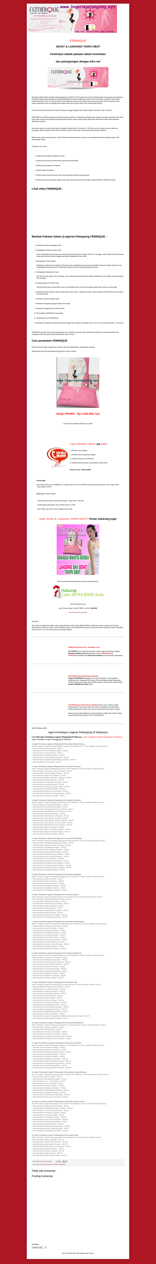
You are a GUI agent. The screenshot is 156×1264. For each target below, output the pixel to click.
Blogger (91, 1253)
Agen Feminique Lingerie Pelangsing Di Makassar (51, 1164)
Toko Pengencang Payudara (78, 612)
